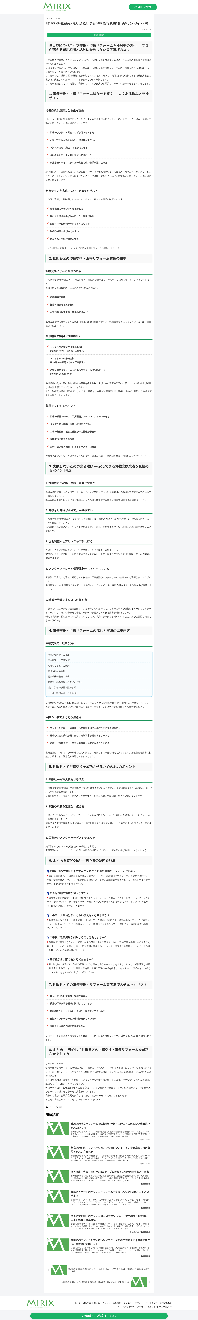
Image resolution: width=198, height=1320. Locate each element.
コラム (49, 1107)
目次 (96, 35)
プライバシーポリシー (133, 1303)
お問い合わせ (166, 1303)
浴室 (59, 1107)
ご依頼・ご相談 (143, 7)
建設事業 (87, 1303)
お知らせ (106, 1303)
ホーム (77, 1303)
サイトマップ (151, 1303)
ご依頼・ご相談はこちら (99, 1316)
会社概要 (117, 1303)
